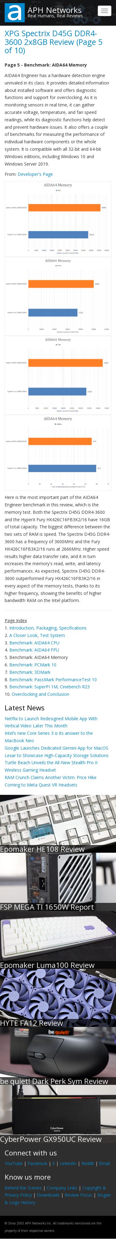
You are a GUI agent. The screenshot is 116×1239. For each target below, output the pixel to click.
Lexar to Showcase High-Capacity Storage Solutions (57, 755)
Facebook (37, 1163)
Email (104, 1163)
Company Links (62, 1188)
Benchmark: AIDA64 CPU (34, 643)
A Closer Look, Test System (37, 635)
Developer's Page (35, 174)
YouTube (14, 1163)
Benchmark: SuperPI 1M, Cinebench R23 (49, 687)
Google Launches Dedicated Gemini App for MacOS (56, 748)
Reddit (87, 1163)
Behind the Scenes (23, 1188)
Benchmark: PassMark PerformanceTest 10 (53, 679)
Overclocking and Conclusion (40, 694)
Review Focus (78, 1195)
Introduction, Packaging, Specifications (48, 628)
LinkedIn (68, 1163)
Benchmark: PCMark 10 (32, 665)
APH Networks (55, 9)
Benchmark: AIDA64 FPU (34, 650)
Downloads (48, 1195)
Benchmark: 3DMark (29, 672)
